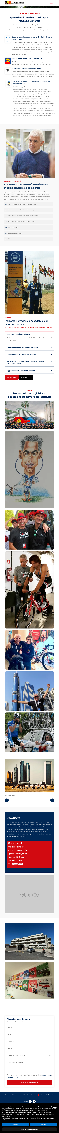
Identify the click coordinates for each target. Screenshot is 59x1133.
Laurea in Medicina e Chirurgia (18, 355)
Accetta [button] (43, 1124)
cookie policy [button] (44, 1110)
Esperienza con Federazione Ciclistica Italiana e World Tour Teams (25, 383)
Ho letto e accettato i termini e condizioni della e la (29, 1097)
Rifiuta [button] (15, 1124)
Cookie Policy (13, 1098)
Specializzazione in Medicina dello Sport (22, 368)
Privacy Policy (46, 1096)
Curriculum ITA (11, 398)
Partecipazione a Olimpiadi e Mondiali (21, 375)
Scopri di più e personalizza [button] (29, 1129)
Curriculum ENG (26, 398)
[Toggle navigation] (51, 3)
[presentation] (7, 821)
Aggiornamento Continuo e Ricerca (21, 391)
